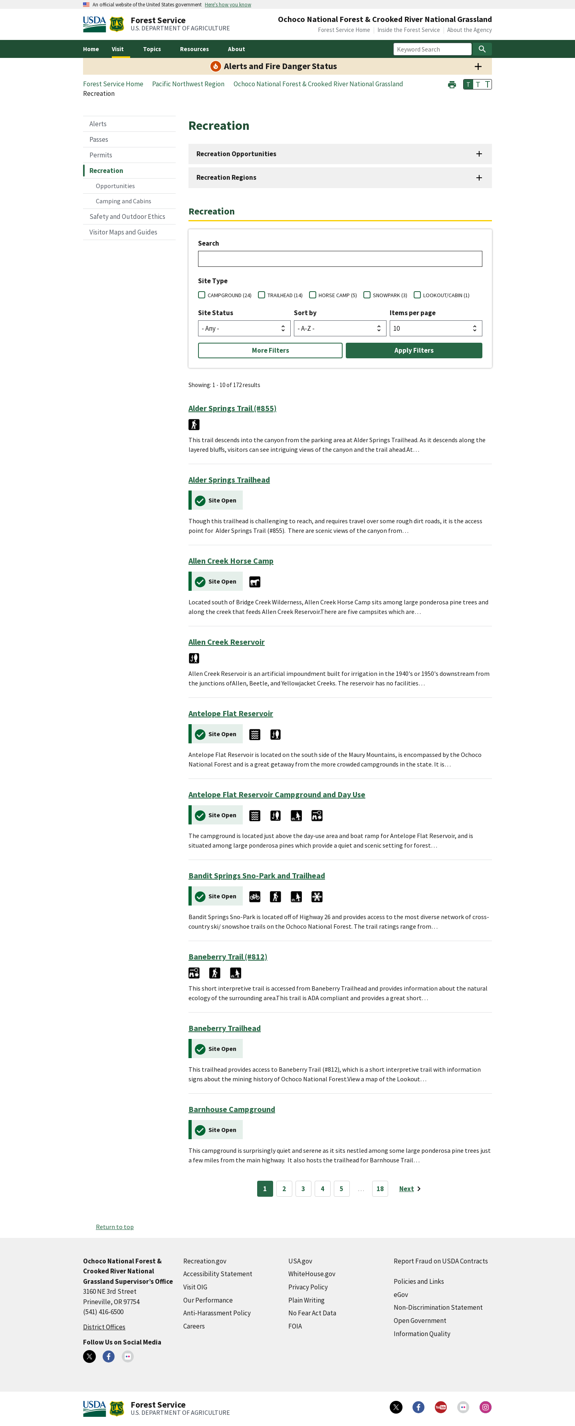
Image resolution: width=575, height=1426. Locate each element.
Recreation (106, 170)
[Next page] (411, 1189)
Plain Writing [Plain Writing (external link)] (306, 1300)
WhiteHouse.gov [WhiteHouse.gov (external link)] (311, 1273)
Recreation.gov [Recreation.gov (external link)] (204, 1261)
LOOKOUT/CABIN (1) (446, 295)
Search (208, 243)
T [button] (468, 84)
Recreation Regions (226, 177)
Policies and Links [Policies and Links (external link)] (419, 1281)
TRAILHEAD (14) (285, 295)
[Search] (482, 49)
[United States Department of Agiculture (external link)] (96, 24)
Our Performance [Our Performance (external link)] (208, 1300)
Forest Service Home (344, 29)
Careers (194, 1326)
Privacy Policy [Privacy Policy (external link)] (308, 1287)
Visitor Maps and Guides (123, 232)
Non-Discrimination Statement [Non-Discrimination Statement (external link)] (438, 1307)
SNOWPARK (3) (390, 295)
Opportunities (115, 186)
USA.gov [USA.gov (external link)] (300, 1261)
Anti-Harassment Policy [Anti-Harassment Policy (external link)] (217, 1313)
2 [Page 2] (284, 1188)
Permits (100, 155)
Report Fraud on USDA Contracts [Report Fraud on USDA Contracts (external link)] (441, 1261)
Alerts (98, 123)
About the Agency (469, 29)
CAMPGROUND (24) (230, 295)
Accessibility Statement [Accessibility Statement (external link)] (217, 1273)
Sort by (305, 312)
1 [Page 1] (265, 1188)
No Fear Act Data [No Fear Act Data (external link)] (312, 1313)
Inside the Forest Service (408, 29)
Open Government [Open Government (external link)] (420, 1320)
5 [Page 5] (341, 1188)
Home (91, 49)
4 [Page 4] (322, 1188)
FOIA (295, 1326)
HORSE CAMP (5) (338, 295)
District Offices (104, 1327)
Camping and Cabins (123, 201)
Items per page (413, 312)
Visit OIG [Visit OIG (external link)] (195, 1287)
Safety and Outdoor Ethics (127, 216)
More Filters (270, 350)
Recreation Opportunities (236, 153)
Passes (98, 139)
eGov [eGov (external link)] (401, 1294)
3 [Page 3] (303, 1188)
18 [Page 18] (380, 1188)
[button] (452, 83)
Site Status (215, 312)
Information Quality (422, 1333)
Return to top (115, 1227)
